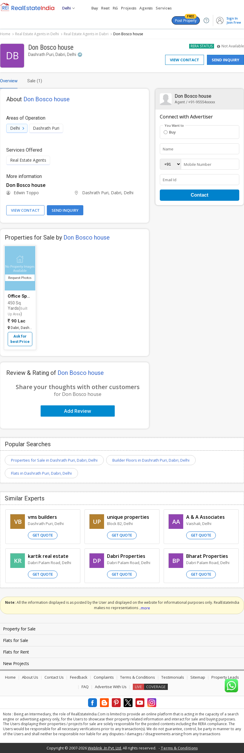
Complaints (104, 677)
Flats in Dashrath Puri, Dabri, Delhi (41, 473)
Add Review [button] (77, 411)
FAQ (85, 686)
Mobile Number (197, 164)
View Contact (184, 59)
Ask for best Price (20, 339)
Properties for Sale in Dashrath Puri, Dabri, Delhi (54, 460)
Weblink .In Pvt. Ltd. (105, 748)
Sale (34, 81)
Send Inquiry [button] (65, 210)
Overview (8, 81)
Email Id (169, 179)
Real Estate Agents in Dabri (86, 33)
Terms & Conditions (137, 677)
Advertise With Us (111, 686)
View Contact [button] (25, 210)
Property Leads (225, 677)
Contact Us (54, 677)
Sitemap (197, 677)
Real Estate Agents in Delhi (37, 33)
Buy (170, 132)
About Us (30, 677)
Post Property (186, 19)
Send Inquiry (225, 59)
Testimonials (172, 677)
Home (5, 33)
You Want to (174, 125)
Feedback (78, 677)
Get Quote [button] (43, 535)
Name (168, 149)
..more (144, 608)
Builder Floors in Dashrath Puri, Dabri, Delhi (150, 460)
